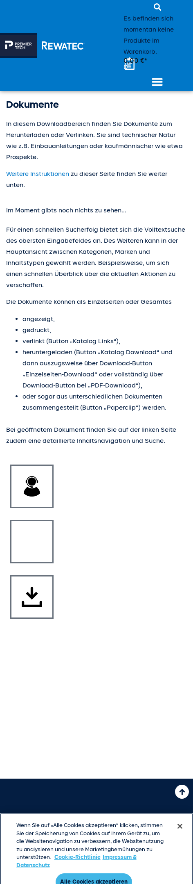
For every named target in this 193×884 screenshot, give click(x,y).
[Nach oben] (182, 792)
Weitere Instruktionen (37, 174)
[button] (157, 82)
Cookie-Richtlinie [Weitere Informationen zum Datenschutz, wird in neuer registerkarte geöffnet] (77, 862)
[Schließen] (180, 831)
